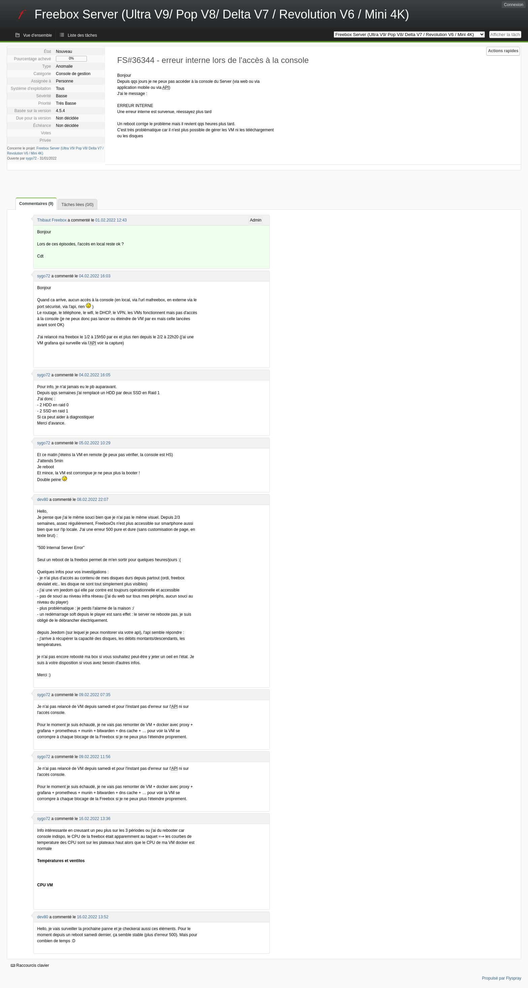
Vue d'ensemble (37, 35)
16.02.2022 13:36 (94, 818)
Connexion (513, 4)
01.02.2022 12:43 (111, 220)
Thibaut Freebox (51, 220)
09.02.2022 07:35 (94, 694)
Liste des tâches (82, 35)
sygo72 (31, 158)
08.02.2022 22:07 (92, 499)
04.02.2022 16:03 (94, 276)
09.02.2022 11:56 (94, 756)
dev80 (42, 499)
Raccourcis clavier (30, 965)
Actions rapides (503, 50)
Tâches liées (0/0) (77, 204)
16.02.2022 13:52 (92, 917)
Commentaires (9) (36, 203)
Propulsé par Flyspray (501, 978)
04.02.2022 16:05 (94, 375)
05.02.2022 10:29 (94, 443)
